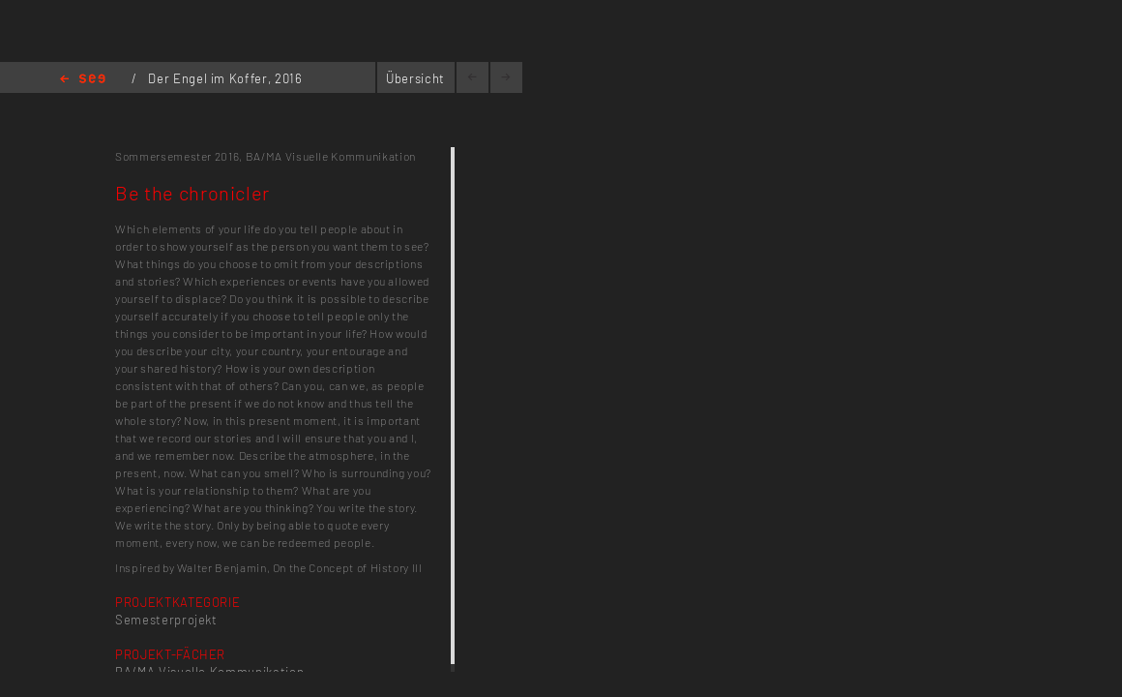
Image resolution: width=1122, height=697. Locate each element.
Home (82, 80)
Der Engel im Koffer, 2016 (225, 78)
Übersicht (415, 78)
